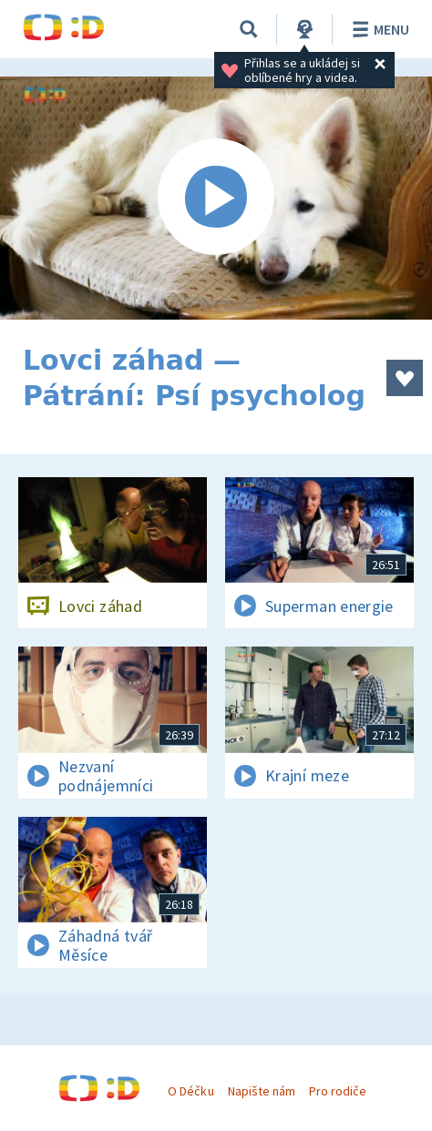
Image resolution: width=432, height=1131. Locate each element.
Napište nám (261, 1091)
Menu (377, 29)
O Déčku (190, 1091)
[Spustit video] (216, 198)
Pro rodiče (337, 1091)
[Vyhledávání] (248, 29)
